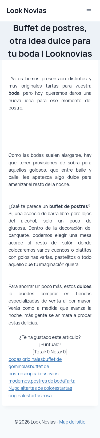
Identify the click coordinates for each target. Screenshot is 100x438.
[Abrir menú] (89, 10)
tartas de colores (41, 388)
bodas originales (26, 359)
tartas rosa (40, 395)
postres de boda (48, 381)
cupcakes (35, 374)
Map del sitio (72, 422)
